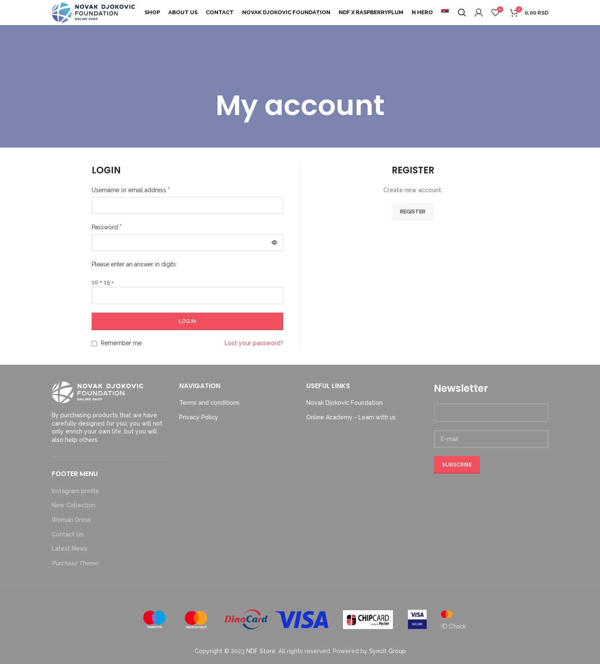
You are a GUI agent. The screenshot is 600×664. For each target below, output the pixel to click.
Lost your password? (254, 343)
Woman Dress (71, 519)
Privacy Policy (198, 417)
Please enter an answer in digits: (134, 264)
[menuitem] (445, 12)
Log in (187, 321)
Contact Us (67, 534)
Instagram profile (75, 491)
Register (412, 211)
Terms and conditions (209, 402)
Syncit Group (387, 651)
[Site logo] (93, 12)
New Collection (73, 505)
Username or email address (131, 190)
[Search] (462, 12)
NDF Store (260, 651)
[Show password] (274, 242)
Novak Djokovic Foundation (344, 402)
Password (107, 227)
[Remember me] (94, 343)
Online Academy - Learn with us (351, 417)
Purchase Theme (75, 563)
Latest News (70, 548)
